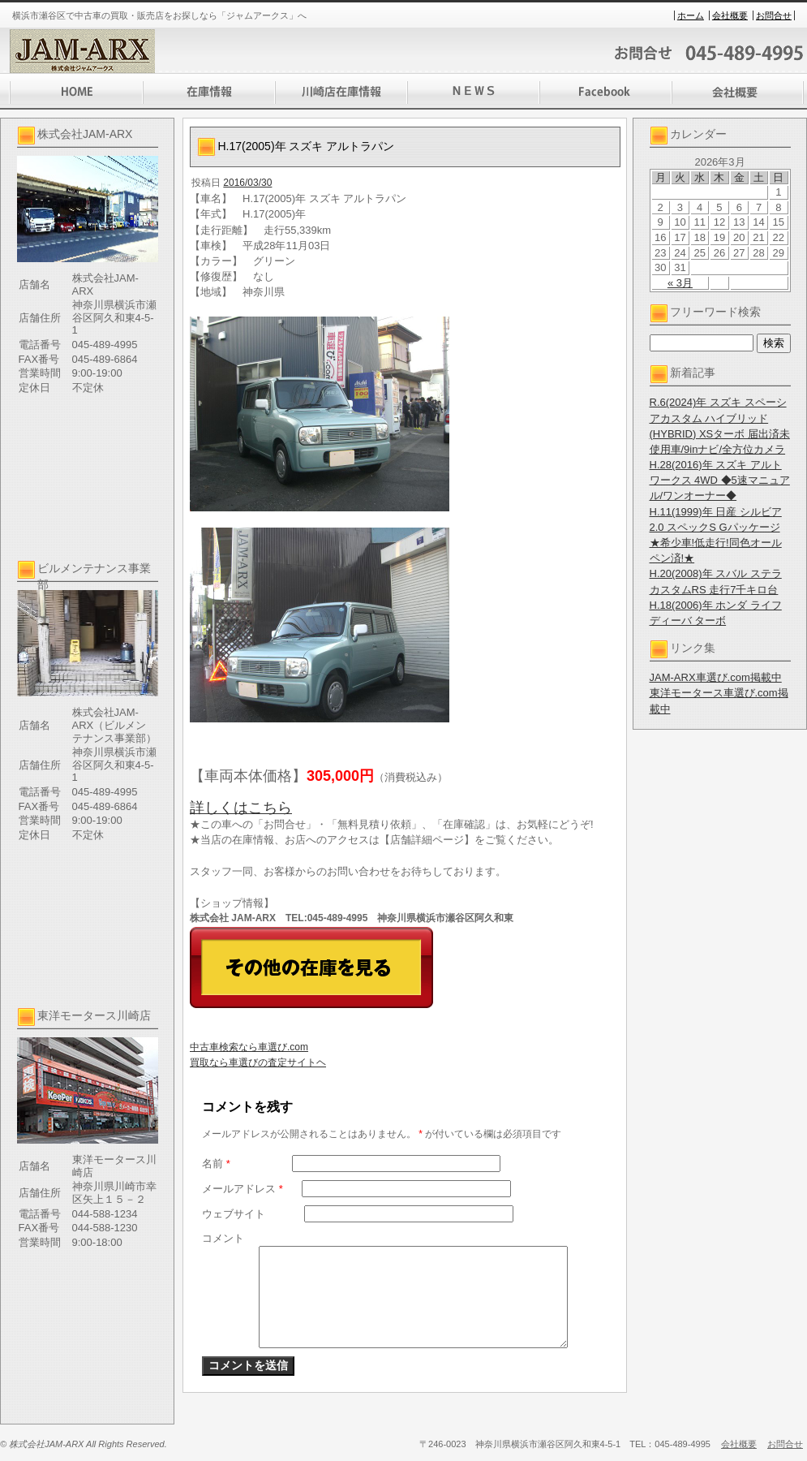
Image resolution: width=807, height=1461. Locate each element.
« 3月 (680, 283)
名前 (216, 1163)
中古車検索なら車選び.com (249, 1047)
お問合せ (774, 15)
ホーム (690, 15)
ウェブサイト (233, 1214)
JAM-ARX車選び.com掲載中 (716, 677)
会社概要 (730, 15)
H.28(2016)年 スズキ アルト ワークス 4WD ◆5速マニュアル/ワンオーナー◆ (720, 480)
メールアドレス (242, 1189)
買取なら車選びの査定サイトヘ (258, 1062)
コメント (223, 1238)
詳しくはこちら (241, 807)
